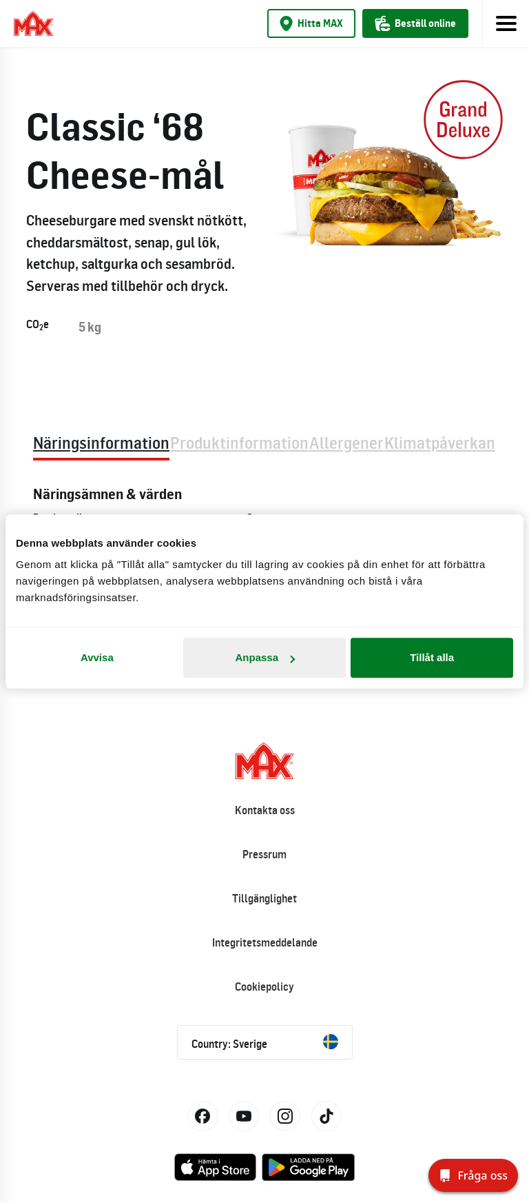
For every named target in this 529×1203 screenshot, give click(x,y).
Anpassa (265, 657)
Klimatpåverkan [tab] (439, 442)
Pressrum (264, 854)
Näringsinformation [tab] (101, 442)
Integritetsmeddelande (265, 942)
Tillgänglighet (264, 898)
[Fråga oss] (473, 1175)
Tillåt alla (432, 657)
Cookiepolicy (264, 986)
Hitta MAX (311, 23)
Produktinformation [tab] (239, 442)
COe (37, 324)
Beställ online (415, 23)
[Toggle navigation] (505, 23)
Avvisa (97, 657)
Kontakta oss (265, 810)
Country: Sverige (264, 1042)
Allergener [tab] (346, 442)
